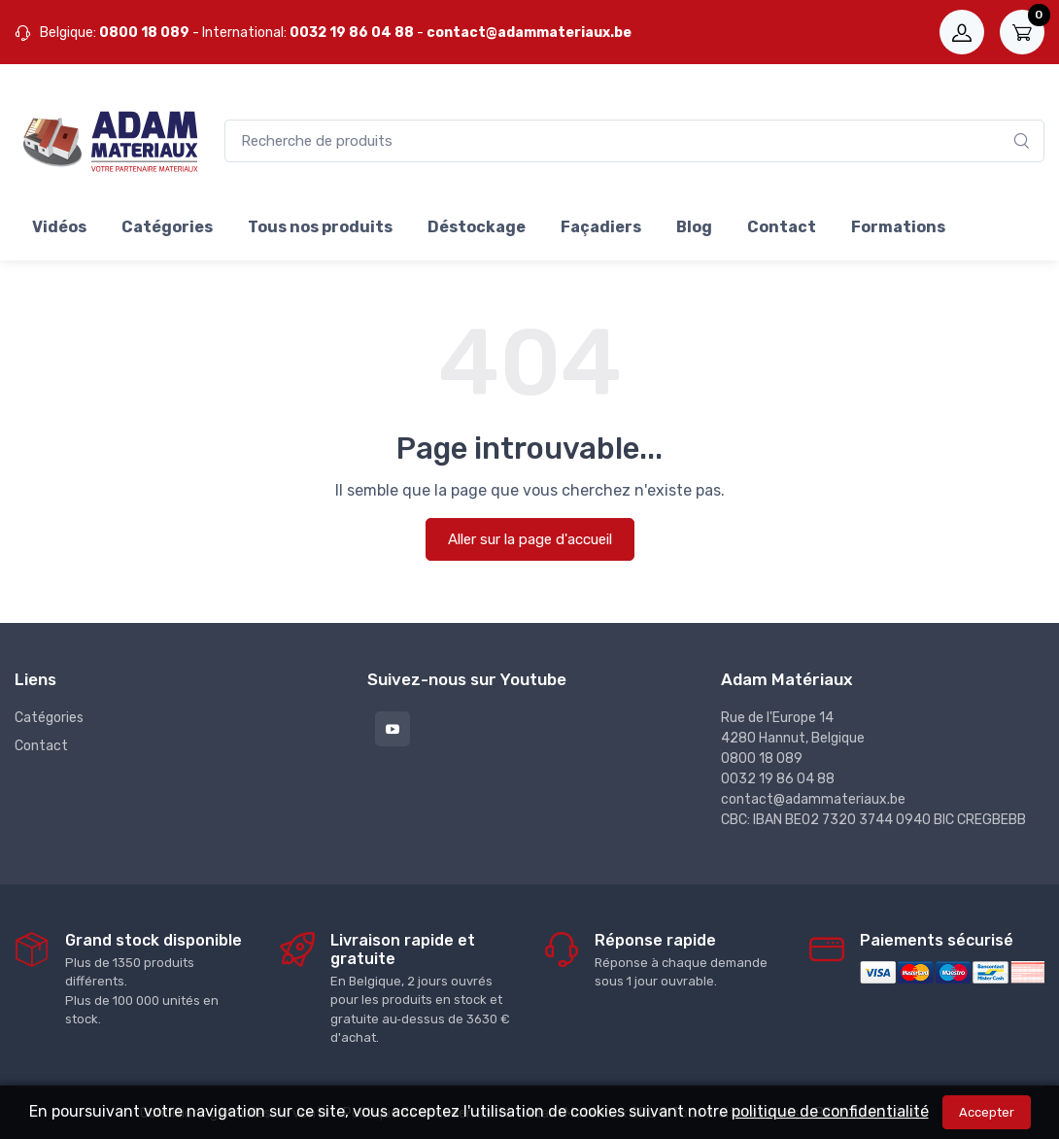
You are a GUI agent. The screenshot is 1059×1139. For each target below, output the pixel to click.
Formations (898, 227)
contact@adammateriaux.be (529, 32)
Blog (694, 227)
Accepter (986, 1112)
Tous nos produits (320, 227)
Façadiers (601, 227)
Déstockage (476, 227)
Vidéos (59, 227)
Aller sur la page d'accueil (530, 539)
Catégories (167, 227)
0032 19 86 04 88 (352, 32)
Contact (781, 227)
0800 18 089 (144, 32)
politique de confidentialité (830, 1111)
